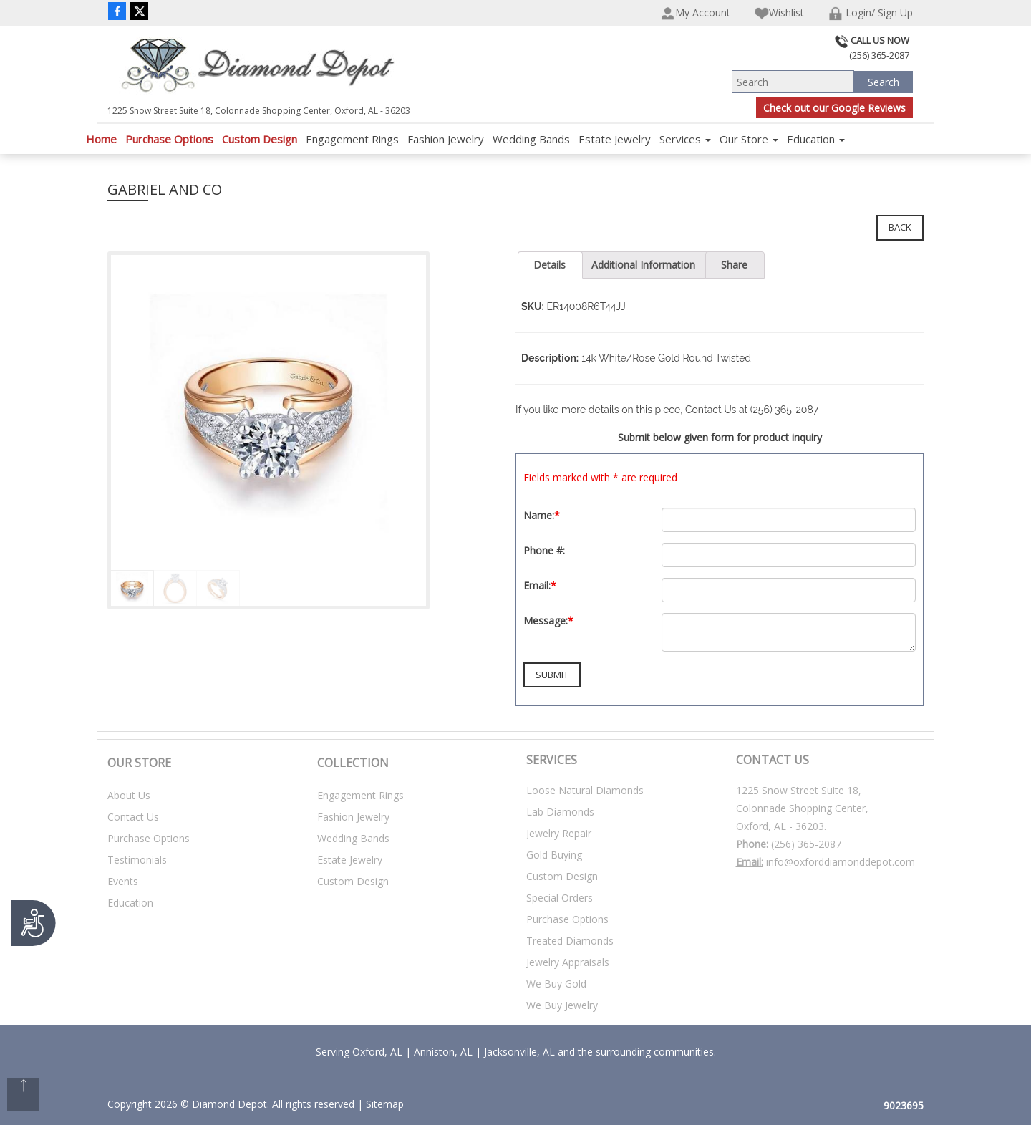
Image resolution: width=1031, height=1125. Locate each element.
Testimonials (137, 859)
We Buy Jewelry (562, 1005)
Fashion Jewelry (445, 139)
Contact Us (133, 817)
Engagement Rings (352, 139)
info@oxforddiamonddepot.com (840, 862)
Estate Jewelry (615, 139)
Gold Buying (554, 854)
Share (734, 264)
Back (900, 227)
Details (549, 264)
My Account (695, 13)
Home (101, 139)
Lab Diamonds (560, 812)
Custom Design (259, 139)
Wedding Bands (531, 139)
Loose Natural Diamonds (585, 790)
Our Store (749, 139)
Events (122, 881)
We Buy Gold (556, 983)
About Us (128, 795)
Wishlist (779, 13)
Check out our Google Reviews (834, 108)
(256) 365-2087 (806, 844)
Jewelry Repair (558, 833)
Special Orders (559, 897)
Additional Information (643, 264)
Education (816, 139)
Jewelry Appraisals (567, 962)
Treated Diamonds (570, 940)
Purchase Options (169, 139)
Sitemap (385, 1104)
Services (685, 139)
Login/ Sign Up (870, 13)
